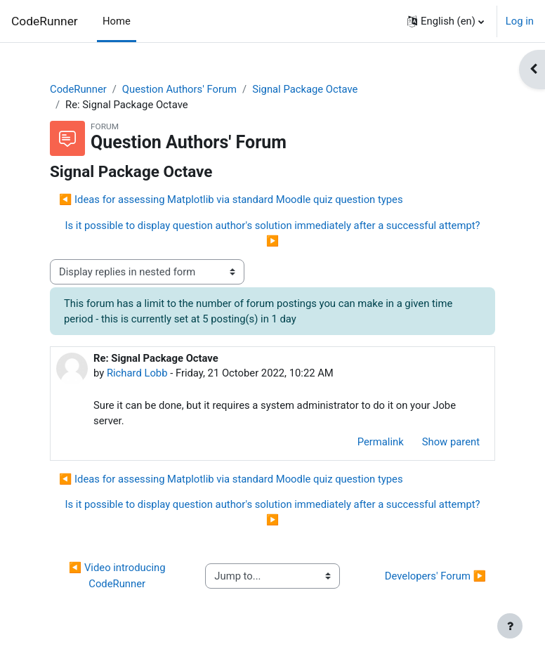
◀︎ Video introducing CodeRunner (118, 575)
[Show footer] (510, 626)
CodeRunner (44, 21)
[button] (446, 21)
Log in (520, 21)
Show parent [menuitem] (451, 442)
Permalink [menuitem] (380, 442)
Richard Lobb (137, 373)
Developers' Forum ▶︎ (435, 576)
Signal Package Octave (304, 89)
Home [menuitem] (117, 21)
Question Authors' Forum (179, 89)
